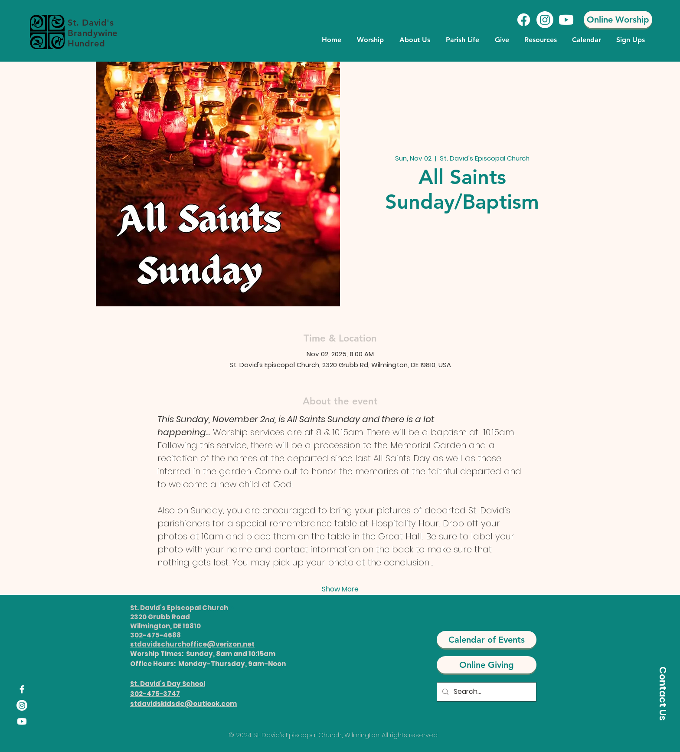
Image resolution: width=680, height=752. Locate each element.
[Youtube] (566, 19)
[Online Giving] (486, 664)
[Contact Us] (662, 693)
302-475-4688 (155, 635)
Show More (340, 589)
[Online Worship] (618, 19)
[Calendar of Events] (486, 639)
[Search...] (486, 692)
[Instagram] (544, 19)
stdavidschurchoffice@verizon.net (192, 644)
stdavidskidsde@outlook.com (183, 703)
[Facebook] (523, 19)
